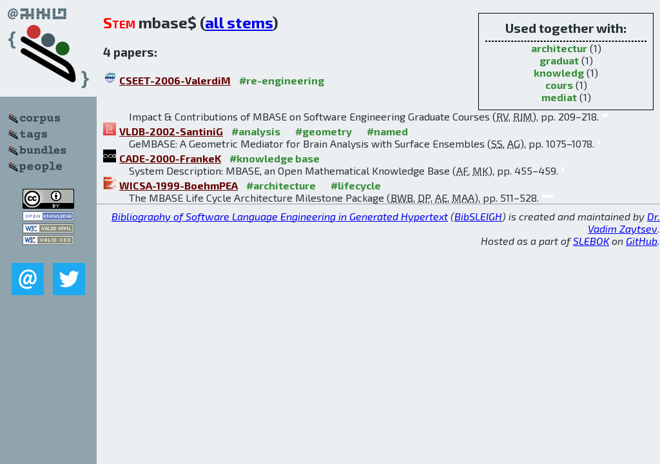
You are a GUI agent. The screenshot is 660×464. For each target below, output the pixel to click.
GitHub (641, 241)
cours (559, 85)
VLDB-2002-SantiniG (171, 131)
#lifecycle (356, 185)
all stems (239, 22)
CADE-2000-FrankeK (170, 158)
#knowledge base (274, 158)
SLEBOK (591, 241)
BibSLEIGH (478, 216)
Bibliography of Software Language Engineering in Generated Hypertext (280, 216)
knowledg (559, 72)
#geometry (323, 131)
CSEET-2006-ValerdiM (175, 80)
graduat (559, 60)
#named (387, 131)
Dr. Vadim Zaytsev (624, 222)
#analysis (255, 131)
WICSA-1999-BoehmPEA (178, 185)
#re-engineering (281, 80)
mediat (559, 97)
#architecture (281, 185)
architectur (559, 48)
